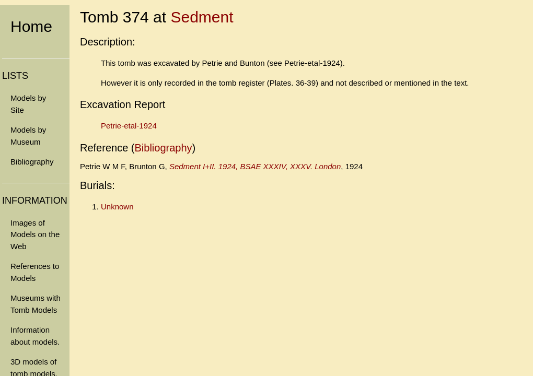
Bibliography (32, 161)
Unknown (117, 206)
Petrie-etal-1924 (129, 125)
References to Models (34, 272)
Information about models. (35, 335)
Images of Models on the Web (35, 234)
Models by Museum (28, 135)
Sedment (201, 17)
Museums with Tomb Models (35, 303)
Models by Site (28, 103)
